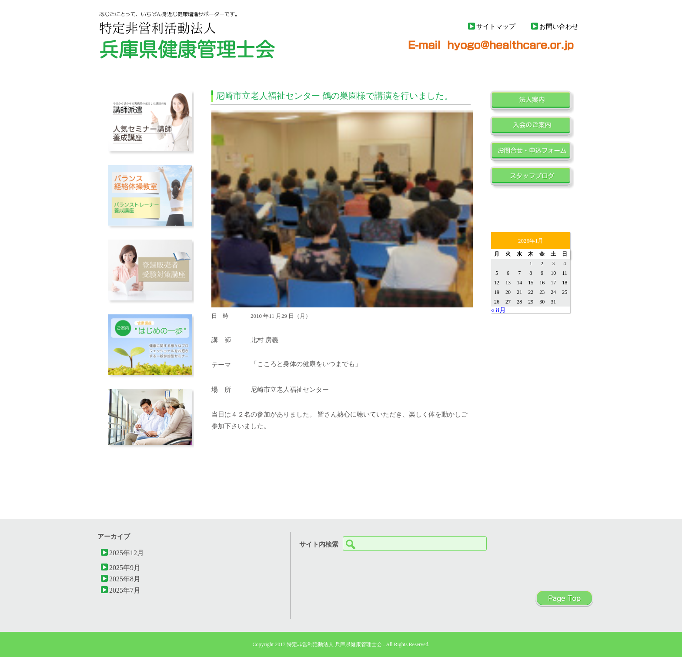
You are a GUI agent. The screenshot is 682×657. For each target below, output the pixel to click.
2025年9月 (124, 567)
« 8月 (498, 310)
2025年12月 (126, 552)
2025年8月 (124, 578)
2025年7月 (124, 590)
